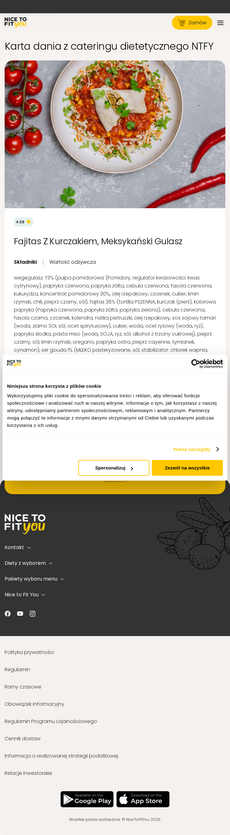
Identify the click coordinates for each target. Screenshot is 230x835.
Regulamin (17, 669)
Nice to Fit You (25, 594)
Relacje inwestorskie (28, 773)
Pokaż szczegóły (192, 449)
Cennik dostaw (22, 738)
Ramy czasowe (23, 686)
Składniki (25, 262)
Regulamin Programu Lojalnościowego (51, 721)
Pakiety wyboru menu (34, 578)
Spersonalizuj (114, 467)
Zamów (192, 23)
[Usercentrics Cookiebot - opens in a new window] (196, 363)
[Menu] (220, 22)
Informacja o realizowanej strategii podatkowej (61, 755)
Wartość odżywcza (72, 262)
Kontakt (18, 547)
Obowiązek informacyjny (34, 704)
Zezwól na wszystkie (187, 467)
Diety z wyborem (28, 563)
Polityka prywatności (29, 652)
